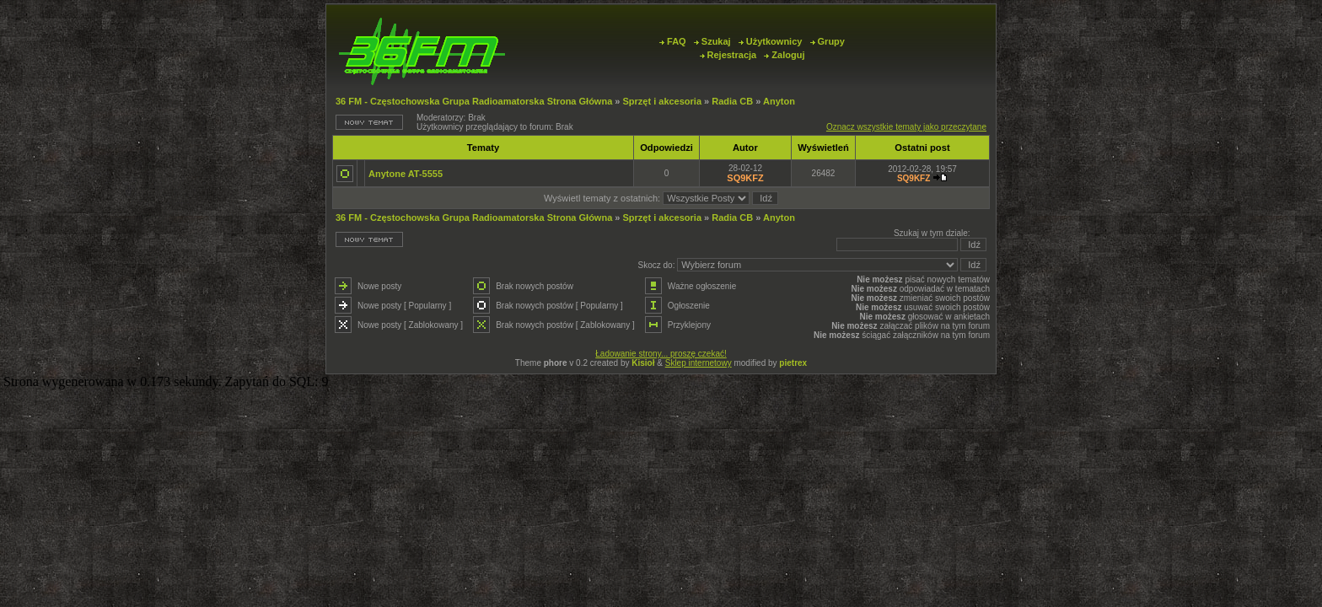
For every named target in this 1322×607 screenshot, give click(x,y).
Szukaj (712, 41)
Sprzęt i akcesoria (661, 101)
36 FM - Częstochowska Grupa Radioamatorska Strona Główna (474, 101)
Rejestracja (728, 55)
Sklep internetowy (698, 363)
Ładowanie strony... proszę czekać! (660, 353)
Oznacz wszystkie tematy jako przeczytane (906, 127)
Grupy (827, 41)
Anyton (779, 101)
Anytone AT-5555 (405, 174)
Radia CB (732, 101)
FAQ (672, 41)
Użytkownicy (771, 41)
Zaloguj (784, 55)
